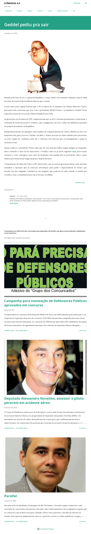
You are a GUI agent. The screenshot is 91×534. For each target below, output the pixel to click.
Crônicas (18, 11)
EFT (73, 11)
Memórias (7, 11)
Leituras (39, 11)
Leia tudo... (83, 330)
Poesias (29, 11)
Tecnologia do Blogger (45, 529)
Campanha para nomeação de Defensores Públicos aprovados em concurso (45, 303)
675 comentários (21, 330)
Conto (49, 11)
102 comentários (21, 428)
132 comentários (21, 521)
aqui (74, 151)
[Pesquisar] (77, 3)
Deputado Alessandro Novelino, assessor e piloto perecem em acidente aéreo (44, 400)
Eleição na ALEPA (61, 11)
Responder (14, 203)
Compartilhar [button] (80, 182)
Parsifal (10, 496)
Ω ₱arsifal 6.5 (12, 3)
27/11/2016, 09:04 (22, 196)
